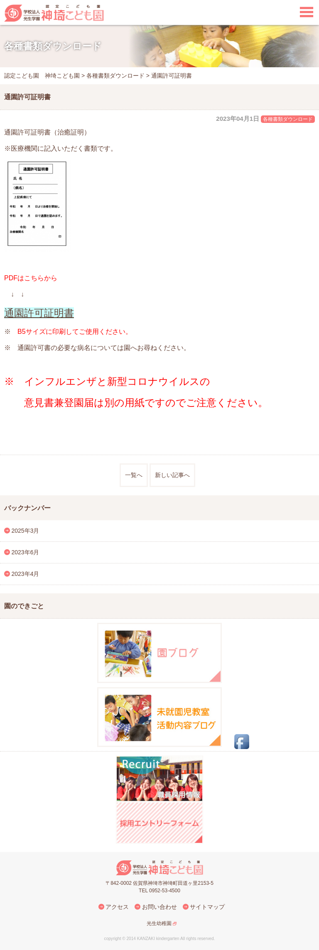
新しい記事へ (172, 475)
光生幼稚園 (159, 923)
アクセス (117, 906)
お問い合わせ (159, 906)
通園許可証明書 (39, 312)
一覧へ (133, 475)
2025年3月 (25, 530)
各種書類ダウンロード (288, 119)
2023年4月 (25, 573)
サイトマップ (207, 906)
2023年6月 (25, 552)
